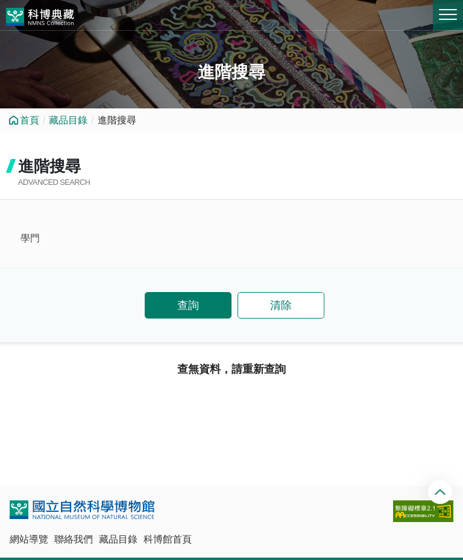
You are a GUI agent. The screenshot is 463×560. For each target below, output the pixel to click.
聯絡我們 (73, 539)
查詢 (188, 305)
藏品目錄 (68, 120)
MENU (448, 14)
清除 (281, 305)
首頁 (29, 120)
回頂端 (441, 492)
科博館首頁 (167, 539)
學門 (30, 238)
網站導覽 (29, 539)
